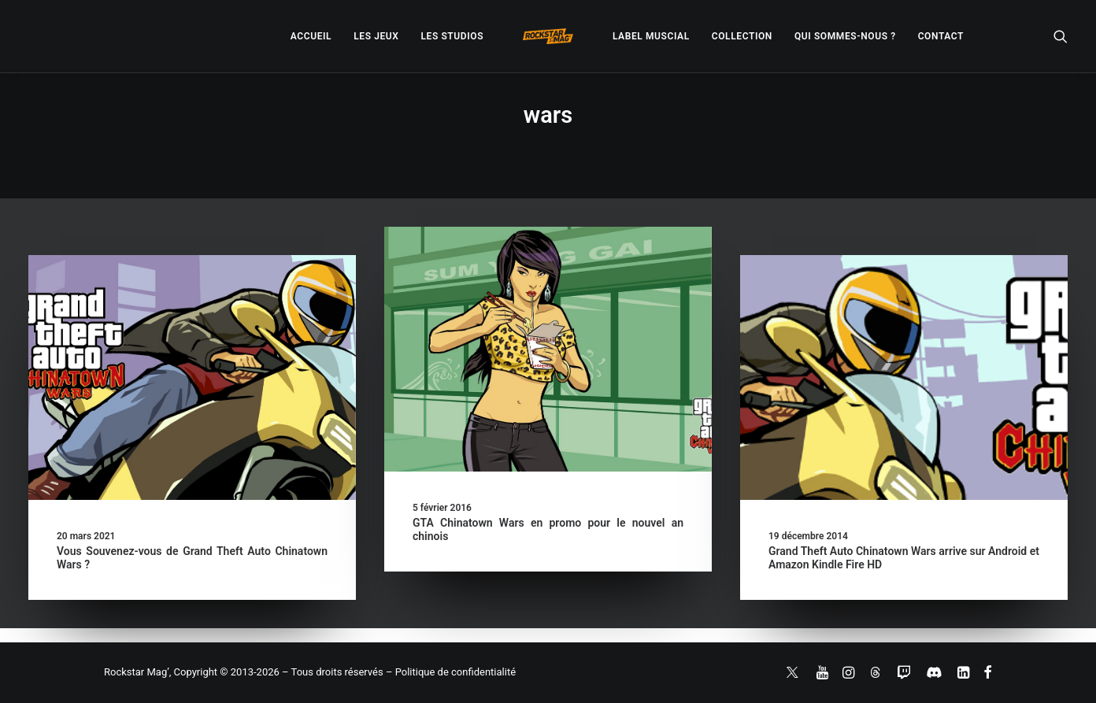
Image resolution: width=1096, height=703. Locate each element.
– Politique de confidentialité (451, 672)
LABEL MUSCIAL (651, 36)
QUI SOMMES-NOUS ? (845, 36)
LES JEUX (376, 36)
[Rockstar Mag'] (548, 36)
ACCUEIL (311, 36)
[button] (1060, 36)
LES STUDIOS (451, 36)
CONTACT (941, 36)
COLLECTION (742, 36)
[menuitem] (311, 36)
